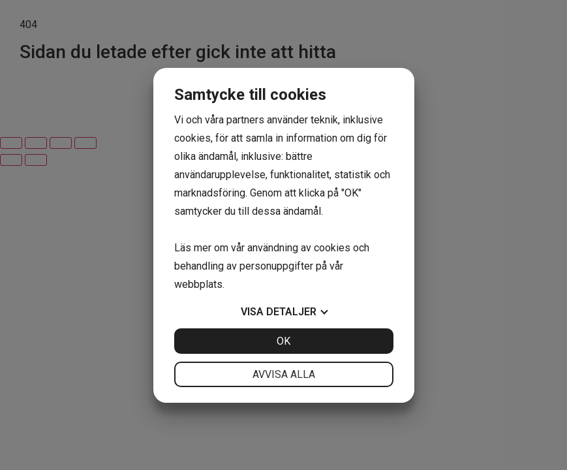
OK (283, 341)
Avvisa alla (284, 374)
